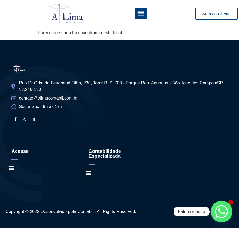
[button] (141, 13)
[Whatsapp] (221, 211)
